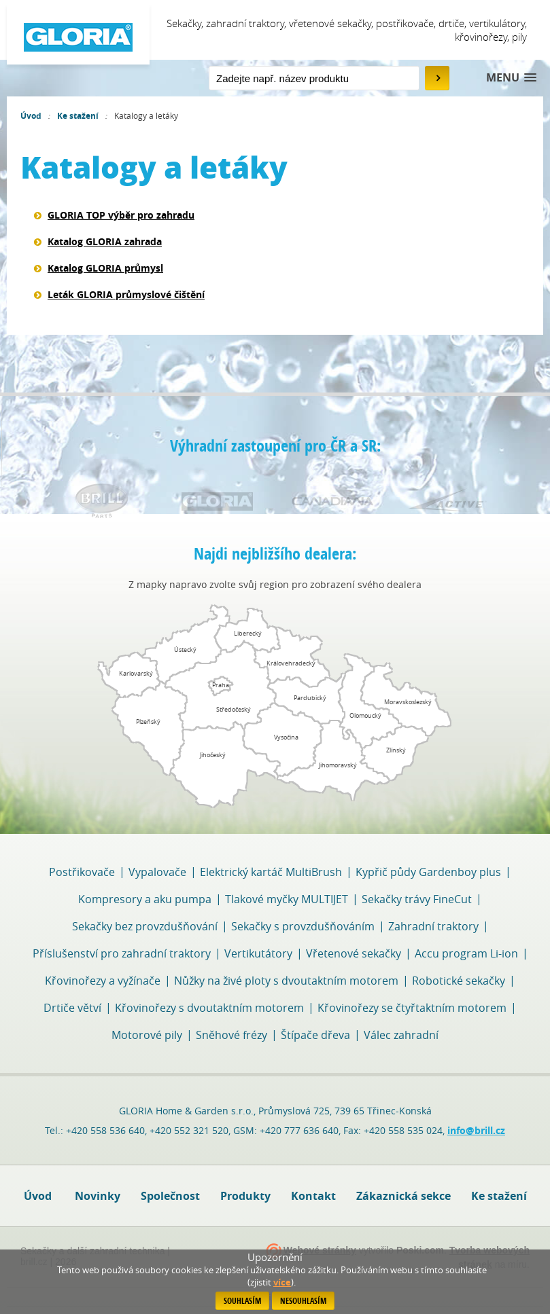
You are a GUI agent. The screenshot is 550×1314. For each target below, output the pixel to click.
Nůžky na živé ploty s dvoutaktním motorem (286, 980)
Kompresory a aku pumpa (144, 899)
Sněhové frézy (231, 1034)
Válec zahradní (401, 1034)
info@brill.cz (476, 1130)
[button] (511, 78)
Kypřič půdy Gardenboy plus (428, 871)
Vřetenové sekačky (353, 953)
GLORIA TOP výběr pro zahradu (121, 214)
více (282, 1282)
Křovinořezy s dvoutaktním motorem (209, 1007)
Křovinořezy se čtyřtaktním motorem (411, 1007)
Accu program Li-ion (466, 953)
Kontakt (313, 1195)
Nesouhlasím (303, 1301)
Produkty (245, 1195)
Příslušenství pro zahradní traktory (122, 953)
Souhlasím (242, 1301)
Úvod (30, 116)
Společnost (170, 1195)
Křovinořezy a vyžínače (102, 980)
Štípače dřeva (315, 1034)
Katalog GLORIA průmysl (105, 267)
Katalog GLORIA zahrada (105, 241)
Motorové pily (146, 1034)
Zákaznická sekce (403, 1195)
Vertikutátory (258, 953)
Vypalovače (157, 871)
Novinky (97, 1195)
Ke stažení (78, 116)
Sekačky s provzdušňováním (303, 926)
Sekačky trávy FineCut (417, 899)
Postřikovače (82, 871)
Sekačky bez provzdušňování (145, 926)
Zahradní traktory (433, 926)
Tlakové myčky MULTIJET (286, 899)
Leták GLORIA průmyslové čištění (126, 294)
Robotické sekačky (458, 980)
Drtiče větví (72, 1007)
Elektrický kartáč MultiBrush (271, 871)
